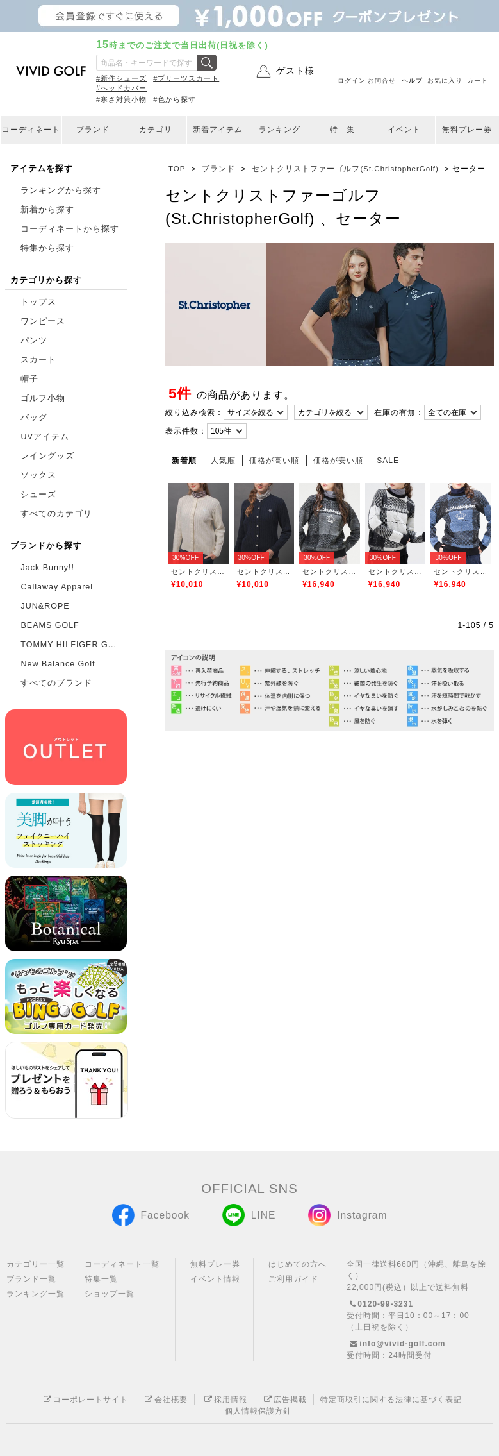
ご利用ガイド (293, 1278)
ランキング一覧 (35, 1293)
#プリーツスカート (186, 78)
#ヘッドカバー (121, 88)
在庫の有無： (399, 412)
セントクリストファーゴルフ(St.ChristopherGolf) (198, 571)
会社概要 (165, 1399)
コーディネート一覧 (122, 1264)
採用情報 (224, 1399)
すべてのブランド (56, 683)
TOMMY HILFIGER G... (68, 644)
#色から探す (174, 99)
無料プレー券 (467, 129)
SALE (388, 460)
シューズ (38, 494)
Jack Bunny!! (47, 567)
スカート (38, 359)
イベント (404, 129)
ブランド (93, 129)
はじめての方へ (297, 1264)
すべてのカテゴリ (56, 513)
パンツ (33, 340)
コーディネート (31, 129)
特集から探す (47, 248)
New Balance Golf (57, 663)
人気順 (223, 460)
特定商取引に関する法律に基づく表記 (391, 1399)
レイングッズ (47, 456)
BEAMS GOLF (49, 625)
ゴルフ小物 (42, 398)
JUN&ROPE (44, 606)
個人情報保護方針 (258, 1411)
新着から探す (47, 209)
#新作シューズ (121, 78)
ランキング (279, 129)
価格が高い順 (274, 460)
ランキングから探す (60, 190)
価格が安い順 (338, 460)
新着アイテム (218, 129)
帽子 (29, 379)
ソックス (38, 475)
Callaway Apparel (56, 586)
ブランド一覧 (31, 1278)
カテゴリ (155, 129)
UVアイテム (44, 436)
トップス (38, 302)
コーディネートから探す (69, 228)
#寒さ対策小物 (121, 99)
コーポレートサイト (84, 1399)
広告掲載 (284, 1399)
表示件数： (186, 431)
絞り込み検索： (194, 412)
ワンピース (42, 321)
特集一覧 (101, 1278)
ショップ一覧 (110, 1293)
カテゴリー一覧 (35, 1264)
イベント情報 (215, 1278)
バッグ (33, 417)
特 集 (342, 129)
